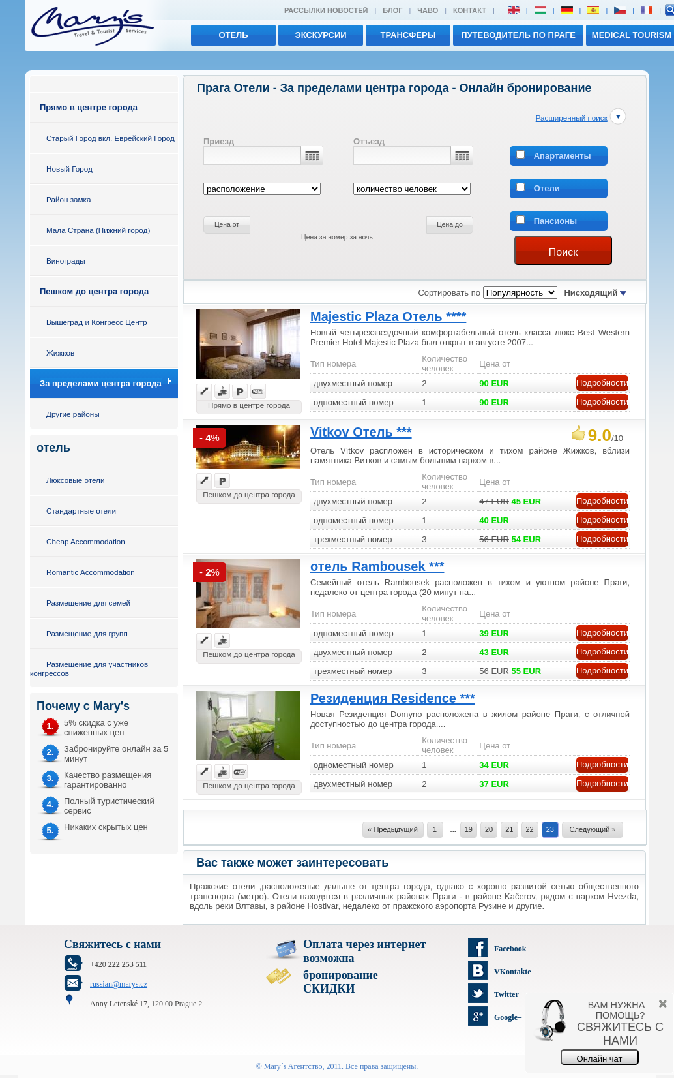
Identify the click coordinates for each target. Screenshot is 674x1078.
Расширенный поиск (572, 118)
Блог (392, 10)
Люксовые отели (75, 480)
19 (469, 829)
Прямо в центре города (89, 107)
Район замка (68, 199)
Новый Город (69, 168)
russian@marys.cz (118, 984)
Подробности (602, 383)
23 (550, 829)
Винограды (65, 260)
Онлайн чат (600, 1059)
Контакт (469, 10)
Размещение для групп (87, 633)
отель (233, 35)
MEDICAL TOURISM (631, 35)
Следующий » (593, 829)
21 (509, 829)
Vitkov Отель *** (361, 432)
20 (489, 829)
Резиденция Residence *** (392, 698)
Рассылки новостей (326, 10)
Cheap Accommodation (85, 541)
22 (530, 829)
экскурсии (320, 35)
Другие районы (73, 414)
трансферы (408, 35)
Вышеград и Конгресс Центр (96, 322)
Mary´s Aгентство (293, 1066)
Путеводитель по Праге (518, 35)
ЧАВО (427, 10)
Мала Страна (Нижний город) (98, 230)
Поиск (563, 252)
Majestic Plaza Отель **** (388, 316)
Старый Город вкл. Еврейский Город (110, 138)
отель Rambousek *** (377, 566)
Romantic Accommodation (90, 572)
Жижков (60, 352)
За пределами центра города (101, 383)
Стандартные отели (81, 510)
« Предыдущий (393, 829)
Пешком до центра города (94, 291)
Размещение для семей (88, 602)
